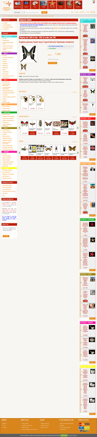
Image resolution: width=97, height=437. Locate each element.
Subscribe (6, 236)
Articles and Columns (7, 187)
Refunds (62, 425)
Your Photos (5, 193)
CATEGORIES (5, 33)
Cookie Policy (63, 429)
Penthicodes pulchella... (71, 129)
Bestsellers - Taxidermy (86, 322)
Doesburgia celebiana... (39, 129)
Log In (72, 12)
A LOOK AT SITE (5, 20)
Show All (75, 92)
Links (3, 195)
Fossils (61, 4)
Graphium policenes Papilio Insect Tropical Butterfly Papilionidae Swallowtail (33, 16)
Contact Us (82, 12)
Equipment (78, 4)
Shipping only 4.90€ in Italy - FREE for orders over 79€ (37, 37)
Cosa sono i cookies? (72, 435)
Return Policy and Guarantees (67, 423)
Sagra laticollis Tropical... (56, 154)
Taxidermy (69, 4)
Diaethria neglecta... (23, 129)
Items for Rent (25, 427)
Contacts (5, 427)
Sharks (44, 4)
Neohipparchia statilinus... (72, 154)
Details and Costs (45, 423)
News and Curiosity (6, 189)
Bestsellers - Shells (85, 118)
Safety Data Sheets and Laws (8, 191)
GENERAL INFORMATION (7, 199)
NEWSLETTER (5, 224)
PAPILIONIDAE (52, 48)
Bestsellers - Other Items (87, 219)
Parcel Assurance (45, 425)
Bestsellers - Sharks (85, 163)
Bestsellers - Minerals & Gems (86, 20)
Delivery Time (44, 427)
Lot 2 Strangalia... (31, 154)
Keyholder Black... (23, 104)
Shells (35, 4)
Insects (26, 4)
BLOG (88, 12)
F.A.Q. (4, 425)
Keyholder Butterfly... (39, 104)
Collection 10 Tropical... (40, 154)
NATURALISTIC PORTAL (7, 182)
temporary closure (25, 20)
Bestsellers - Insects (85, 74)
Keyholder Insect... (31, 104)
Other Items (52, 4)
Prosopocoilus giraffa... (64, 154)
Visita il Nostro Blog (6, 185)
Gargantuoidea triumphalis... (32, 129)
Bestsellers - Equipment (86, 366)
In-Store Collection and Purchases (29, 429)
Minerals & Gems (18, 4)
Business (5, 423)
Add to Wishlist (52, 63)
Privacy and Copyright (65, 427)
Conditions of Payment (27, 425)
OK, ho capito (64, 435)
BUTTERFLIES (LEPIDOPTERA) (56, 46)
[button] (20, 127)
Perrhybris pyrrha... (47, 154)
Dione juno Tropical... (47, 129)
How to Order (25, 423)
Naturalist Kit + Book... (64, 129)
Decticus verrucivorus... (24, 154)
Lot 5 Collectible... (56, 129)
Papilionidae (10, 16)
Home (77, 12)
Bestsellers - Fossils (85, 274)
